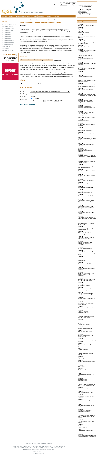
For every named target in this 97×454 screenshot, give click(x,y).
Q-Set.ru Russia (35, 449)
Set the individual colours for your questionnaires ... (86, 345)
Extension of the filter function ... (85, 321)
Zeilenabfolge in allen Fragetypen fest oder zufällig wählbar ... (86, 238)
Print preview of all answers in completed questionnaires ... (85, 411)
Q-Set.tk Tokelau (27, 449)
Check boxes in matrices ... (84, 324)
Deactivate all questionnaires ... (85, 183)
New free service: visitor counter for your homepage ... (86, 426)
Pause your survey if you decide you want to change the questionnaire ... (86, 385)
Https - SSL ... (81, 29)
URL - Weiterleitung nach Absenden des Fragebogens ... (86, 69)
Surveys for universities (8, 28)
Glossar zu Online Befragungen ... (86, 76)
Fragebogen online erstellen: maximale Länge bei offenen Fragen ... (86, 107)
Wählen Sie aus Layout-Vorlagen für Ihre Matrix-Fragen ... (86, 162)
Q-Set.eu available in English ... (85, 248)
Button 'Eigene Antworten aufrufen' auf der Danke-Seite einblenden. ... (86, 85)
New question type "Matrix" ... (85, 389)
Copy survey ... (81, 358)
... (44, 100)
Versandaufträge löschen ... (84, 73)
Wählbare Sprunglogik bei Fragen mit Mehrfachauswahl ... (87, 228)
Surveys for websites (7, 30)
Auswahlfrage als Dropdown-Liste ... (86, 117)
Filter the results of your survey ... (86, 392)
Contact (49, 16)
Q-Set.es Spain (17, 447)
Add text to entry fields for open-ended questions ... (85, 336)
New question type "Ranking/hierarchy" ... (83, 380)
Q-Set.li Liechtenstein (45, 447)
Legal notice (28, 443)
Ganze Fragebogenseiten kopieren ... (87, 46)
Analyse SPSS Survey (7, 50)
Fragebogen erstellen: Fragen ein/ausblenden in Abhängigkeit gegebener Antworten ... (85, 101)
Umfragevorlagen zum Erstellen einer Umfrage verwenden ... (87, 81)
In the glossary (82, 11)
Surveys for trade (6, 34)
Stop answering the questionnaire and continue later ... (86, 304)
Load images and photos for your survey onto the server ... (86, 284)
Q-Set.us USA (50, 449)
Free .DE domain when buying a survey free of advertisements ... (85, 294)
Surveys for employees (8, 40)
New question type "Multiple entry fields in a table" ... (86, 264)
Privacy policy (36, 443)
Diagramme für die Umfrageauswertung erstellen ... (85, 129)
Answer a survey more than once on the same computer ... (86, 401)
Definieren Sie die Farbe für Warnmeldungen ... (84, 233)
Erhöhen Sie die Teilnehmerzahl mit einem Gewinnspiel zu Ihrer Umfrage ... (87, 218)
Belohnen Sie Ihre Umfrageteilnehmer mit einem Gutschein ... (85, 150)
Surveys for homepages (8, 42)
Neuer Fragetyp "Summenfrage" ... (86, 187)
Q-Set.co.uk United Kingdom (45, 446)
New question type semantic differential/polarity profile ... (85, 289)
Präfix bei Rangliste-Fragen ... (85, 55)
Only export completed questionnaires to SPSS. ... (84, 312)
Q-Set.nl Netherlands (26, 447)
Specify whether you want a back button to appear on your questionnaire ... (86, 274)
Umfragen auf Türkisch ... (84, 32)
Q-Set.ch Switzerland (33, 446)
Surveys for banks (6, 38)
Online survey (5, 48)
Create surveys (6, 46)
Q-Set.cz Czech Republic (56, 447)
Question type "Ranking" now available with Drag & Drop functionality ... (85, 243)
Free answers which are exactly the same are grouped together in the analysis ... (86, 416)
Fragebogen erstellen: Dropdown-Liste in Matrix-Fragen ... (86, 113)
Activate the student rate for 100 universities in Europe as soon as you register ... (87, 253)
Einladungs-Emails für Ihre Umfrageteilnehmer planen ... (85, 191)
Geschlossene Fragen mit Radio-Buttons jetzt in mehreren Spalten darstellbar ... (86, 208)
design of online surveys (84, 14)
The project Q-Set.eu (46, 443)
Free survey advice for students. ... (86, 307)
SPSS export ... (81, 366)
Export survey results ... (83, 349)
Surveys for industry (7, 32)
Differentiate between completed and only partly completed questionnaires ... (87, 436)
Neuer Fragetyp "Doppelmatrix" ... (86, 180)
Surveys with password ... (84, 120)
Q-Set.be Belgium (36, 447)
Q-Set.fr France (62, 446)
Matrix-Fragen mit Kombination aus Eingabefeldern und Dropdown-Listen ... (87, 95)
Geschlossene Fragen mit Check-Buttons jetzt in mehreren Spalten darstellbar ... (86, 202)
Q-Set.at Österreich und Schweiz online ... (86, 224)
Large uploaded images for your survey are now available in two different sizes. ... (85, 259)
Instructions (12, 16)
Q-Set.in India (43, 449)
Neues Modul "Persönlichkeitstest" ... (87, 25)
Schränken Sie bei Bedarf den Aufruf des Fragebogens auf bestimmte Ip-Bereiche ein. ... (87, 140)
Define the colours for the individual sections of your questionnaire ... (86, 280)
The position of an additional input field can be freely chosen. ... (86, 317)
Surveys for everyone (7, 44)
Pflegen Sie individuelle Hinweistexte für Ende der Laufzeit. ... (87, 51)
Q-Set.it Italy (55, 446)
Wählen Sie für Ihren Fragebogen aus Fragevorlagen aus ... (86, 166)
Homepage (4, 16)
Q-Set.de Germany (15, 446)
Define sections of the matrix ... (85, 331)
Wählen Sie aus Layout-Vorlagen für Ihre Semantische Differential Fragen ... (87, 156)
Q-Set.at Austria (23, 446)
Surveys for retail (6, 36)
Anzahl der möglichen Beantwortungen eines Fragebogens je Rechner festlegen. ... (86, 42)
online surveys (63, 4)
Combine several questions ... (85, 328)
